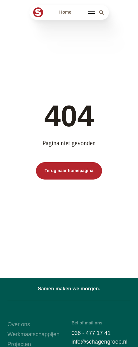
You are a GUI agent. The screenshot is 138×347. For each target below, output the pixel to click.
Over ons (18, 324)
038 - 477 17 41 (91, 333)
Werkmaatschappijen (33, 334)
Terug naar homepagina (69, 170)
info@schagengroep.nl (99, 342)
